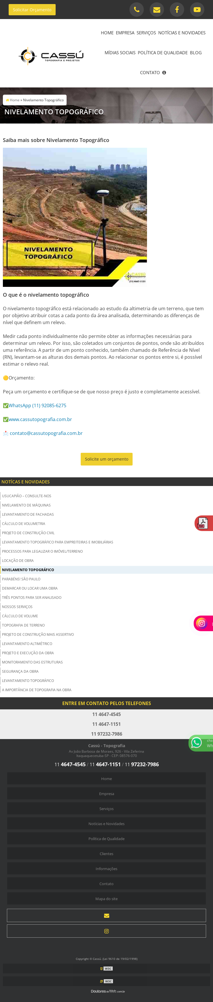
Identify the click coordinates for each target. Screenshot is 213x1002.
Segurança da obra (20, 671)
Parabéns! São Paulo (21, 579)
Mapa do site (106, 898)
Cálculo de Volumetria (23, 523)
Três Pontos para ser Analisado (31, 597)
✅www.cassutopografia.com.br (37, 419)
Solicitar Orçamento (32, 9)
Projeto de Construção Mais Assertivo (38, 634)
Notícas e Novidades (25, 482)
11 (70, 764)
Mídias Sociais (120, 52)
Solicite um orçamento (106, 459)
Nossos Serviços (17, 606)
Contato (150, 72)
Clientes (106, 853)
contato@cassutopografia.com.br (46, 433)
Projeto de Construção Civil (28, 532)
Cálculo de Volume (20, 616)
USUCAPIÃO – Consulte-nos (26, 495)
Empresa (125, 32)
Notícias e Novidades (182, 32)
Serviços (146, 32)
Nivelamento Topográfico (28, 569)
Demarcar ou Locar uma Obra (30, 588)
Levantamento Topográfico (28, 680)
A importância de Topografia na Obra (36, 689)
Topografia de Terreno (23, 625)
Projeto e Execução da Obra (28, 652)
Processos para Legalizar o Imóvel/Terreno (42, 551)
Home (107, 32)
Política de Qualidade (163, 52)
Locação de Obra (18, 560)
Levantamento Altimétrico (27, 643)
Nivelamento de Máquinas (26, 505)
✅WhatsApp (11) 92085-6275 (34, 405)
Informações (106, 868)
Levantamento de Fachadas (28, 514)
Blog (196, 52)
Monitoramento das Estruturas (32, 662)
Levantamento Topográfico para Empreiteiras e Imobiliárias (57, 542)
